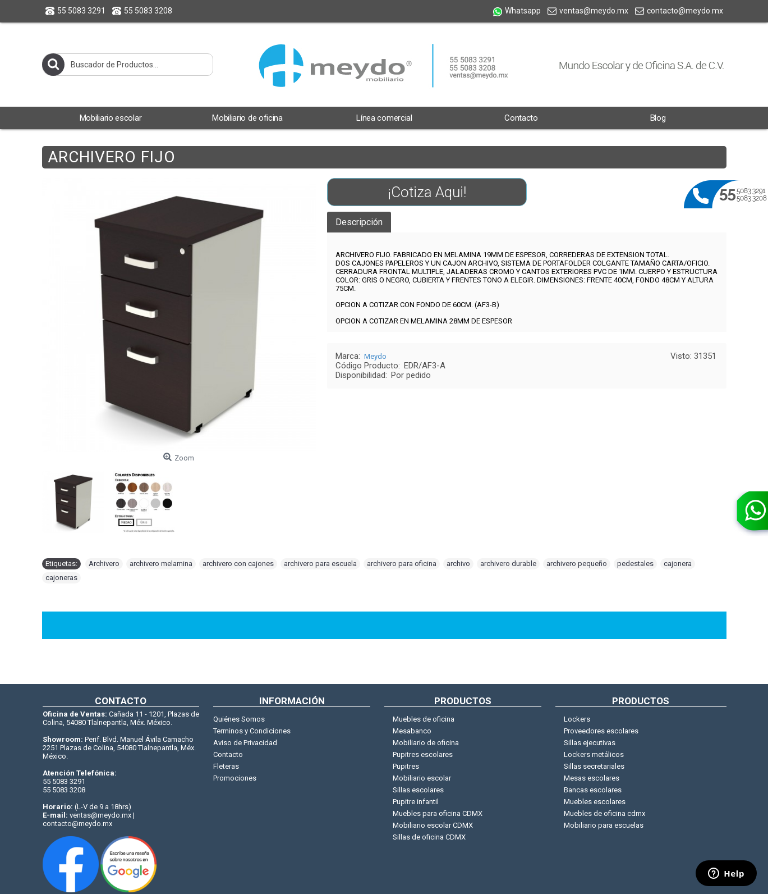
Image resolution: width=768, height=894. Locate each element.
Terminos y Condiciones (252, 731)
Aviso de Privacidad (245, 742)
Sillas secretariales (594, 766)
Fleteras (226, 766)
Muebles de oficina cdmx (604, 813)
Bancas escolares (593, 790)
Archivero (104, 563)
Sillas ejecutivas (589, 742)
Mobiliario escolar (422, 778)
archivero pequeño (576, 563)
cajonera (678, 563)
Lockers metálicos (594, 754)
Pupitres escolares (423, 754)
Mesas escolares (591, 778)
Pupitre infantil (416, 801)
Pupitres (406, 766)
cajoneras (61, 577)
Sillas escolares (418, 790)
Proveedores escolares (601, 731)
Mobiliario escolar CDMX (433, 825)
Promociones (234, 778)
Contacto (228, 754)
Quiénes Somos (239, 719)
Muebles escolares (595, 801)
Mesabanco (412, 731)
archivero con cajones (238, 563)
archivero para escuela (320, 563)
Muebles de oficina (423, 719)
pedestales (635, 563)
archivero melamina (161, 563)
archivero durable (508, 563)
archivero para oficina (401, 563)
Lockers (577, 719)
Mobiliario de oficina (426, 742)
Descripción (359, 222)
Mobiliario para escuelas (603, 825)
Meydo (375, 356)
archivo (458, 563)
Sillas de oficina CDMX (429, 837)
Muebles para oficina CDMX (437, 813)
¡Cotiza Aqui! (427, 192)
